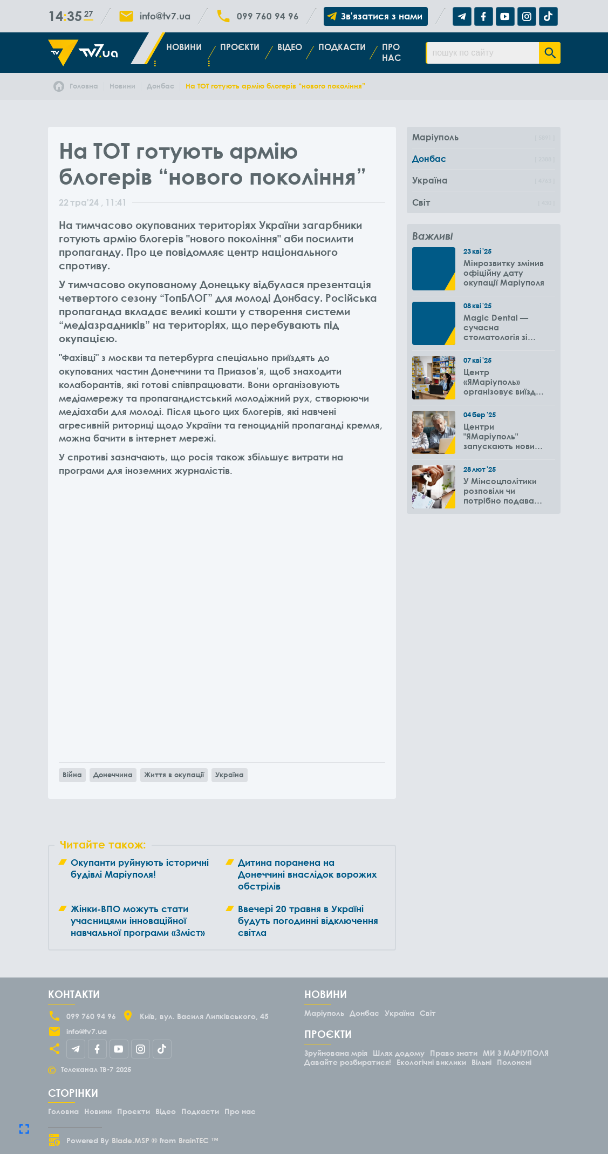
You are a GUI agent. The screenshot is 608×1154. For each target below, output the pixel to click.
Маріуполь (324, 1012)
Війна (72, 774)
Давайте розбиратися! (347, 1062)
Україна (229, 774)
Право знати (453, 1052)
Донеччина (113, 774)
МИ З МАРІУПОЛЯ (516, 1052)
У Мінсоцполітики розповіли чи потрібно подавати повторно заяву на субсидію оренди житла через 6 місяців (503, 490)
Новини (184, 47)
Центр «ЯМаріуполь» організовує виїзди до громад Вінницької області (502, 381)
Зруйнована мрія (335, 1052)
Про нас (391, 52)
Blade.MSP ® (134, 1140)
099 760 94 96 (268, 16)
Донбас (364, 1012)
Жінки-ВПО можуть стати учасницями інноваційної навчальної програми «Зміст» (138, 920)
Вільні (481, 1062)
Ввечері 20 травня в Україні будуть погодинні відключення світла (308, 920)
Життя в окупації (174, 774)
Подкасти (342, 47)
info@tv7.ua (165, 16)
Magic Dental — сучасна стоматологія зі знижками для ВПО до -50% (501, 327)
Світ (428, 1012)
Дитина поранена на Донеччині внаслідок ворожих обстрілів (307, 874)
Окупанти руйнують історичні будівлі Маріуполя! (140, 868)
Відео (289, 47)
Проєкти (239, 47)
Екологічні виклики (431, 1062)
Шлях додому (399, 1052)
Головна (63, 1111)
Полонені (514, 1062)
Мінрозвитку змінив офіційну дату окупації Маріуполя (503, 272)
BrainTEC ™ (198, 1140)
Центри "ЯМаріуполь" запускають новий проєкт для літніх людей (501, 436)
